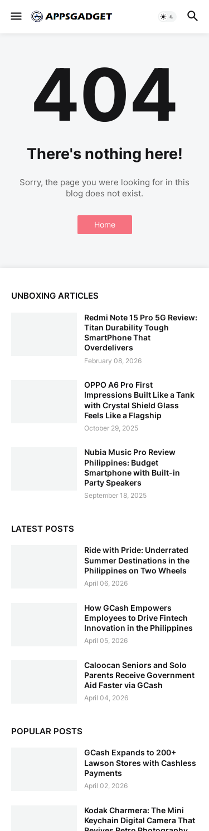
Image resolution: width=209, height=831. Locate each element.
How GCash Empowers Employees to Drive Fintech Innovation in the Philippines (138, 617)
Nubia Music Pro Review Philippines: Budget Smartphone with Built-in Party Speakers (132, 467)
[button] (15, 16)
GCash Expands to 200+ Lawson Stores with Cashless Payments (140, 762)
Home (104, 224)
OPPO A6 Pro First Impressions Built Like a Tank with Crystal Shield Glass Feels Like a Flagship (139, 400)
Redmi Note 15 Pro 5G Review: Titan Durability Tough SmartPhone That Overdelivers (140, 333)
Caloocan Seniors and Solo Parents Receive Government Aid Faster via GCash (139, 675)
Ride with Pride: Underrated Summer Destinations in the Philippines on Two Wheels (136, 560)
